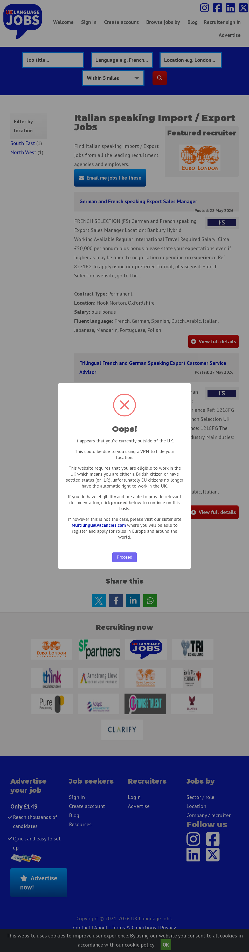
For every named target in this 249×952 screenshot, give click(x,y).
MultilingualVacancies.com (99, 525)
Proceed (124, 557)
